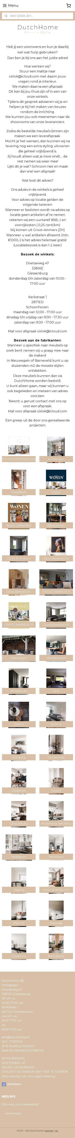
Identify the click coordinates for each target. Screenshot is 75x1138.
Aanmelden (13, 1113)
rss (56, 1130)
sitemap (49, 1130)
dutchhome (11, 1084)
